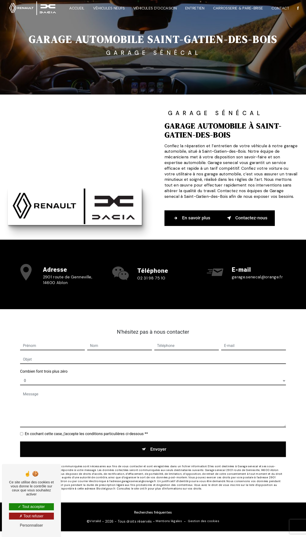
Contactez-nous (246, 218)
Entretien (195, 8)
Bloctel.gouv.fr (105, 482)
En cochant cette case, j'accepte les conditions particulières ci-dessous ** (86, 427)
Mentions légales (169, 521)
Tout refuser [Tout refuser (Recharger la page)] (31, 516)
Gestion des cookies (203, 521)
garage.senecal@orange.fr (257, 270)
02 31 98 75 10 (151, 284)
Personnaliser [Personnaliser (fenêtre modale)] (31, 525)
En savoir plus (191, 218)
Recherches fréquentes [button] (153, 512)
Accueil (76, 8)
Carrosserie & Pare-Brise (238, 8)
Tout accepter (31, 507)
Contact (280, 8)
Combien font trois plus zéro (44, 365)
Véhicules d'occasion (155, 8)
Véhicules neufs (109, 8)
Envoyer (158, 442)
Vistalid (95, 521)
